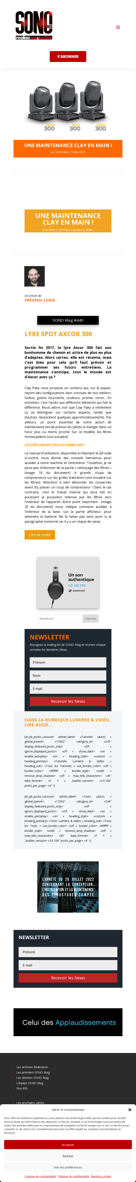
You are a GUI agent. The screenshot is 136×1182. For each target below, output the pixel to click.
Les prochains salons (30, 1103)
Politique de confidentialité (40, 1176)
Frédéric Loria (40, 300)
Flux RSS (22, 1088)
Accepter (68, 1145)
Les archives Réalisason (32, 1067)
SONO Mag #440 (68, 320)
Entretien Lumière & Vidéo (75, 230)
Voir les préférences (68, 1167)
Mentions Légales (101, 1176)
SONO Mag (62, 152)
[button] (130, 1110)
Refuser (68, 1156)
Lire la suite (40, 534)
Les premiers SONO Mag (33, 1072)
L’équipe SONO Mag (29, 1083)
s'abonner (68, 56)
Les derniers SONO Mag (32, 1078)
